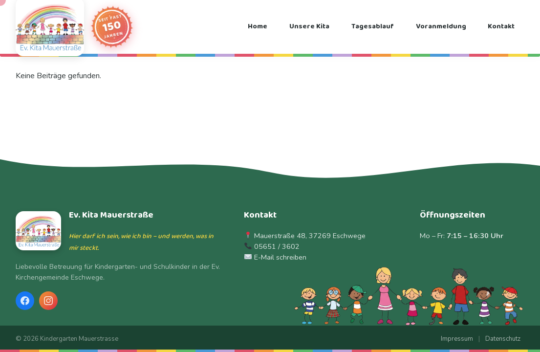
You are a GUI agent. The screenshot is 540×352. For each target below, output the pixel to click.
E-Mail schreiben (280, 257)
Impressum (457, 338)
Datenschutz (502, 338)
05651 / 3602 (277, 246)
